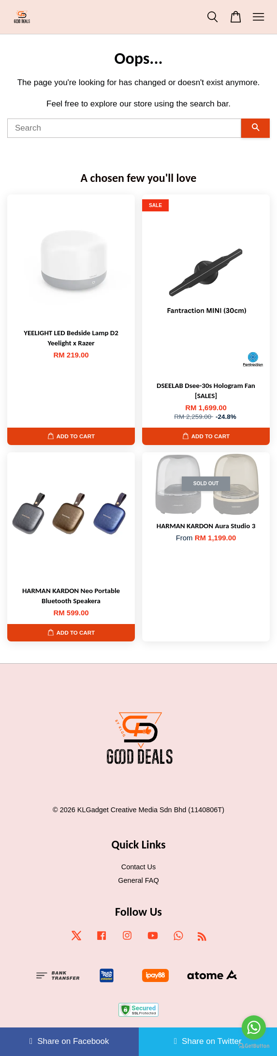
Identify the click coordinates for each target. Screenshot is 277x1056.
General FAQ (138, 880)
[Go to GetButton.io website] (253, 1046)
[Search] (124, 128)
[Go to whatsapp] (254, 1027)
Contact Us (138, 867)
